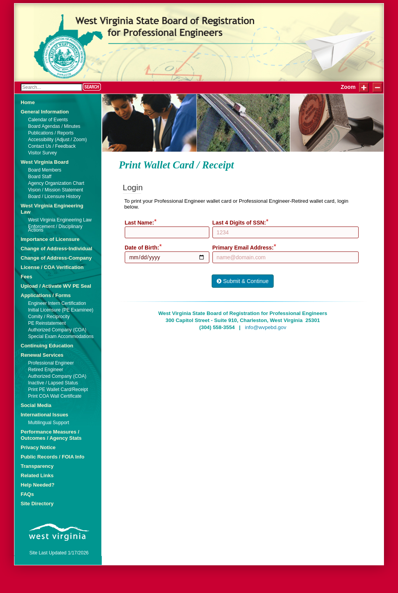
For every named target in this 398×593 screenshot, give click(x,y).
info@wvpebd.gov (265, 327)
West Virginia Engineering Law (52, 209)
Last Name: (139, 222)
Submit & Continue (243, 281)
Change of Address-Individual (56, 248)
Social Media (36, 405)
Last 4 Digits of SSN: (239, 222)
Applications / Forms (46, 295)
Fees (26, 277)
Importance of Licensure (50, 239)
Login (24, 10)
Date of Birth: (142, 247)
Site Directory (37, 503)
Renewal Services (42, 355)
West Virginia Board (45, 162)
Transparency (37, 466)
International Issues (44, 415)
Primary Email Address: (243, 247)
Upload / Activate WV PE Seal (56, 286)
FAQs (27, 494)
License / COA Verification (52, 267)
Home (28, 102)
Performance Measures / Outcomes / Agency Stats (51, 435)
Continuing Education (47, 346)
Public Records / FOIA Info (52, 457)
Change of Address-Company (56, 258)
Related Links (37, 475)
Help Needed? (38, 485)
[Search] (51, 87)
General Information (45, 112)
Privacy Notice (38, 447)
